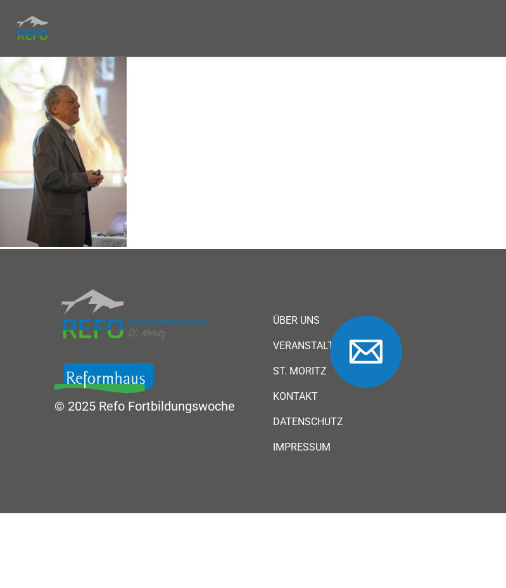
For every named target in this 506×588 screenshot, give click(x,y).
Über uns (296, 321)
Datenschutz (308, 422)
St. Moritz (300, 371)
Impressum (302, 447)
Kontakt (295, 397)
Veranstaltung (313, 346)
